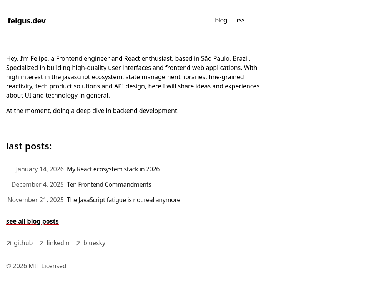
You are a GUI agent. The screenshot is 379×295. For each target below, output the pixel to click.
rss (240, 20)
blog (221, 20)
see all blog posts (32, 221)
